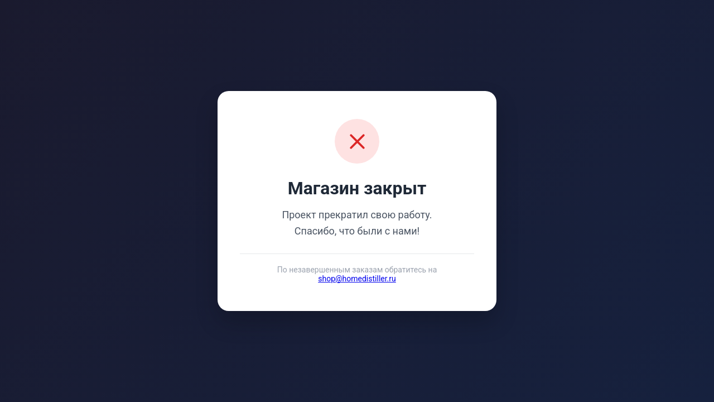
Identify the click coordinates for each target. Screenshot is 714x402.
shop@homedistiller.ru (357, 278)
